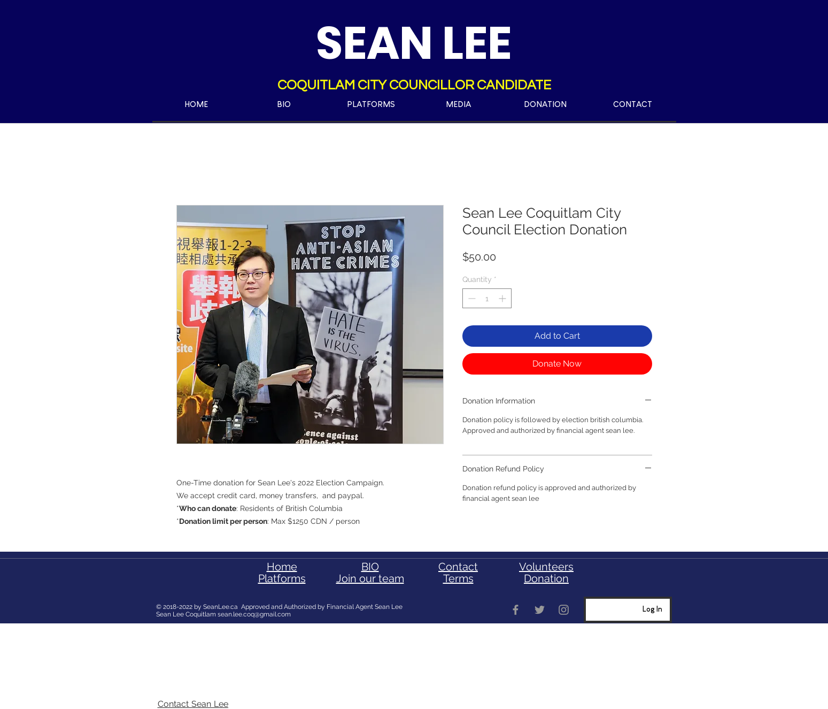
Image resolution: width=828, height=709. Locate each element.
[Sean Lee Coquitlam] (563, 609)
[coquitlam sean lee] (539, 609)
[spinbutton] (487, 298)
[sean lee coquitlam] (515, 609)
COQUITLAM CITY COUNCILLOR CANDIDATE (414, 85)
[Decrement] (470, 298)
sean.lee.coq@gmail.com (254, 614)
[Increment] (503, 298)
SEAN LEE (414, 43)
